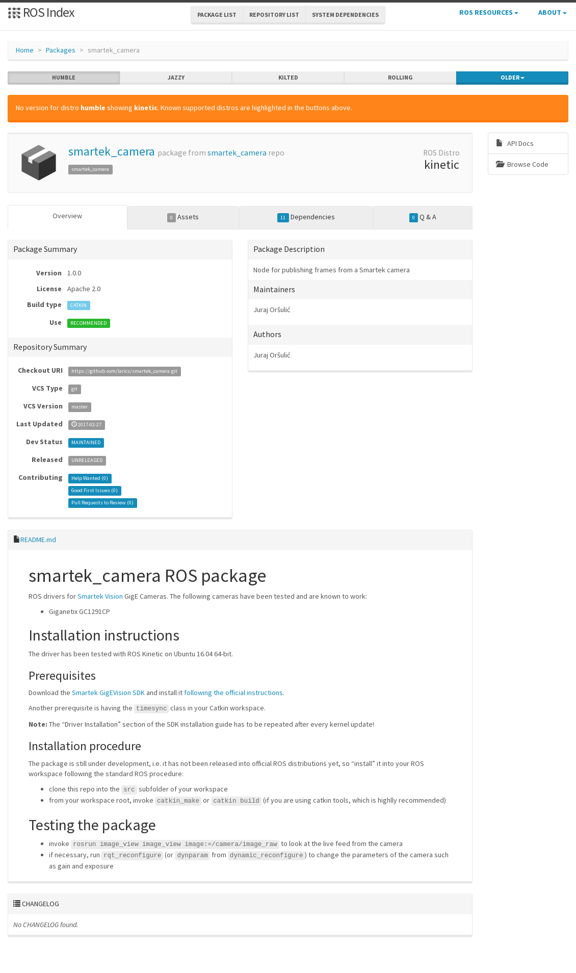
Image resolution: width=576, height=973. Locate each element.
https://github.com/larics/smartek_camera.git (124, 371)
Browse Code (522, 164)
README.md (38, 539)
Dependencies (306, 217)
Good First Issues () (94, 490)
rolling (400, 77)
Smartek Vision (100, 596)
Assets (183, 217)
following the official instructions (233, 692)
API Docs (515, 143)
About (552, 12)
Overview (67, 215)
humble (63, 77)
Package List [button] (217, 14)
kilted (288, 77)
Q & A (423, 217)
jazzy (176, 77)
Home (25, 50)
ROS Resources (488, 12)
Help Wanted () (89, 478)
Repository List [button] (274, 14)
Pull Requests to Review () (102, 502)
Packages (60, 50)
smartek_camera (111, 151)
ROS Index (41, 12)
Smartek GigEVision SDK (108, 692)
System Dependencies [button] (345, 14)
